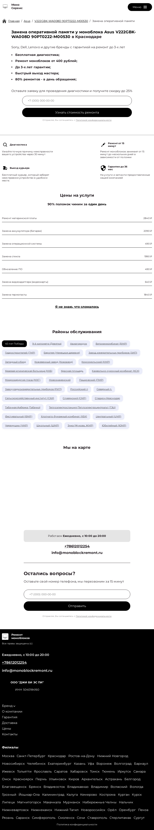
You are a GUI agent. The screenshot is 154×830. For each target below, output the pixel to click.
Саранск (23, 818)
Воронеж (104, 763)
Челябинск (36, 763)
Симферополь (44, 818)
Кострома (107, 794)
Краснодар (57, 756)
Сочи (81, 818)
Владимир (99, 787)
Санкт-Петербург (31, 756)
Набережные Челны (99, 802)
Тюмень (108, 771)
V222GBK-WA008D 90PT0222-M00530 (61, 21)
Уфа (91, 763)
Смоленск (66, 818)
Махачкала (52, 802)
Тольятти (24, 771)
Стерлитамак (120, 818)
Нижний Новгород (112, 756)
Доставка (9, 723)
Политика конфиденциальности (77, 824)
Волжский (119, 787)
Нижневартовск (15, 810)
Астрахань (113, 779)
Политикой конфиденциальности (93, 120)
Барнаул (141, 763)
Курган (124, 794)
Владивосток (54, 787)
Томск (95, 771)
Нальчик (126, 802)
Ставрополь (97, 818)
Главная (14, 21)
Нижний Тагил (66, 810)
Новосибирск (13, 763)
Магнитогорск (29, 802)
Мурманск (71, 802)
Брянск (35, 787)
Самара (139, 771)
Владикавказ (78, 787)
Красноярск (23, 779)
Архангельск (92, 779)
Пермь (41, 779)
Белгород (132, 779)
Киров (74, 779)
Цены (6, 728)
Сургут (139, 818)
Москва (8, 756)
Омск (6, 779)
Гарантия (9, 717)
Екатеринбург (60, 763)
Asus (27, 21)
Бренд (8, 706)
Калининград (53, 794)
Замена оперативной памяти (113, 21)
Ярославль (43, 771)
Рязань (8, 818)
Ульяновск (57, 779)
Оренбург (127, 810)
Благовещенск (14, 787)
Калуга (72, 794)
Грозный (9, 794)
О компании (12, 711)
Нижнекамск (41, 810)
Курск (137, 794)
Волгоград (122, 763)
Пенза (143, 810)
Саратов (61, 771)
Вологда (136, 787)
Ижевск (8, 771)
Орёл (112, 810)
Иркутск (124, 771)
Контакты (10, 734)
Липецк (8, 802)
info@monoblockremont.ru (77, 553)
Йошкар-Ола (29, 794)
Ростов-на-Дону (81, 756)
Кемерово (88, 794)
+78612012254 (77, 546)
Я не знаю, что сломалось (77, 307)
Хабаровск (79, 771)
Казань (79, 763)
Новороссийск (93, 810)
